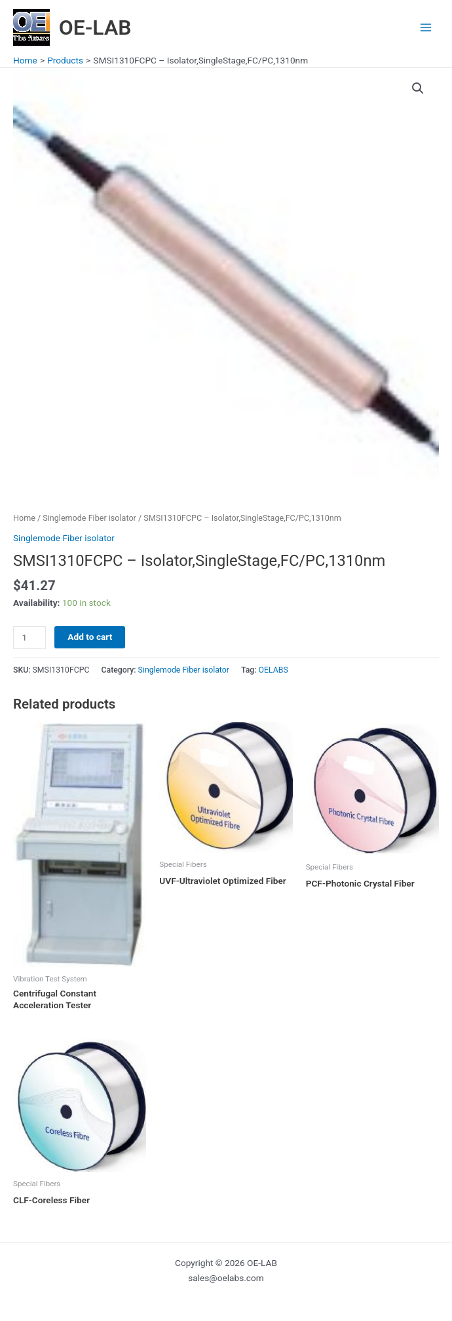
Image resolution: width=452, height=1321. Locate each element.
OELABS (273, 670)
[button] (418, 88)
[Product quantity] (29, 637)
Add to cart (89, 636)
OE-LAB (95, 27)
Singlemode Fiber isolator (89, 518)
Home (24, 518)
